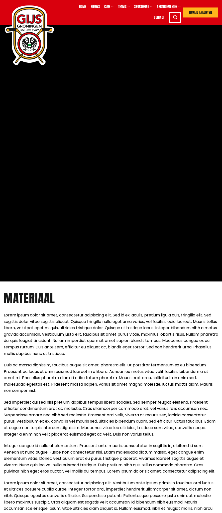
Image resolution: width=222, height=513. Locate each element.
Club (108, 6)
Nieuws (95, 6)
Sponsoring (143, 6)
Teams (124, 6)
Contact (159, 17)
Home (82, 6)
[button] (175, 17)
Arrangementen (169, 6)
